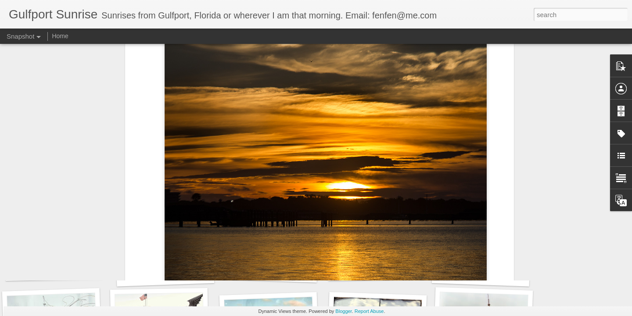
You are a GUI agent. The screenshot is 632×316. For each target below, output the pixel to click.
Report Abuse (369, 311)
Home (60, 36)
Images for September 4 (58, 270)
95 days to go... (481, 275)
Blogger (343, 311)
